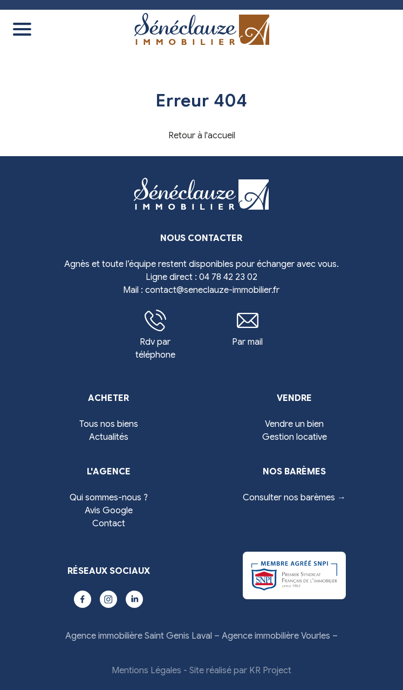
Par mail (247, 328)
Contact (108, 523)
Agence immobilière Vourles (276, 636)
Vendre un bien (294, 424)
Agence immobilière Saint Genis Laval (138, 636)
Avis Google (109, 510)
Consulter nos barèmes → (294, 497)
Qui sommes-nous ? (109, 497)
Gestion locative (294, 437)
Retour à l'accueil (201, 135)
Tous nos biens (108, 424)
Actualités (108, 437)
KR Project (270, 670)
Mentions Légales (146, 670)
